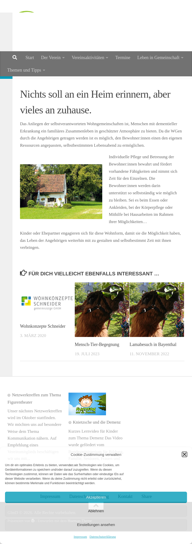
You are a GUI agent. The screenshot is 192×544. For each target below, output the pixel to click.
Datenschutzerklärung (103, 536)
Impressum (80, 536)
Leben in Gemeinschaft (158, 57)
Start (30, 57)
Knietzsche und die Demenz (97, 434)
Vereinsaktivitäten (88, 57)
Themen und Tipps (24, 70)
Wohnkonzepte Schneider (43, 338)
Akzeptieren (96, 497)
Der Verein (50, 57)
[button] (184, 454)
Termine (122, 57)
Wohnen (64, 83)
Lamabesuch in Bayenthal (153, 356)
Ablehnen (96, 511)
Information (35, 83)
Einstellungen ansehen (96, 524)
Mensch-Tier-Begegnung (97, 356)
